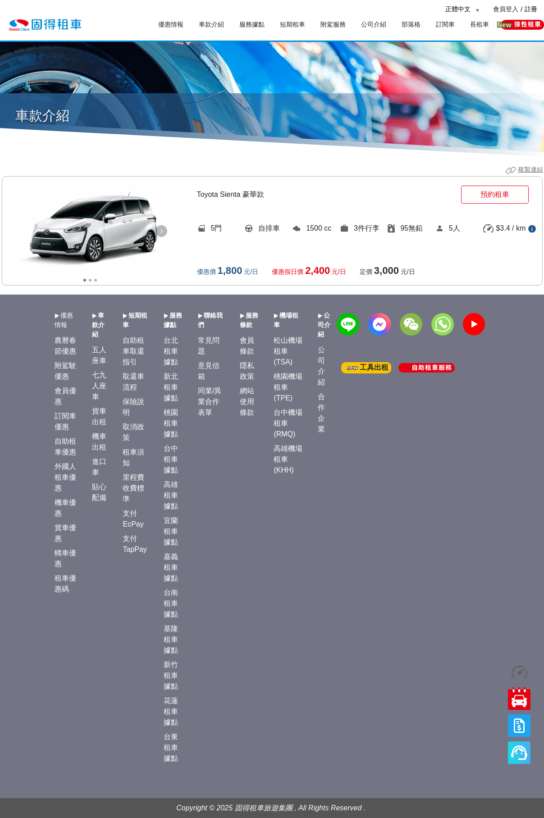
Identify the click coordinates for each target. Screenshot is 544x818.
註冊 (531, 9)
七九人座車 (99, 385)
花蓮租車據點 (171, 711)
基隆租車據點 (171, 639)
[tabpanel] (90, 226)
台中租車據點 (171, 459)
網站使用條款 (247, 401)
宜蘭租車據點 (171, 531)
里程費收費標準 (133, 488)
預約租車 (494, 194)
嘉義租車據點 (171, 567)
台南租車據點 (171, 603)
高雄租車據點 (171, 495)
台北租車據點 (171, 351)
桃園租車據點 (171, 423)
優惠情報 (170, 24)
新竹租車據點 (171, 675)
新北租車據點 (171, 387)
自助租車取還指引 (133, 351)
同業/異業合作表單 (209, 401)
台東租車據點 (171, 747)
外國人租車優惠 (65, 477)
